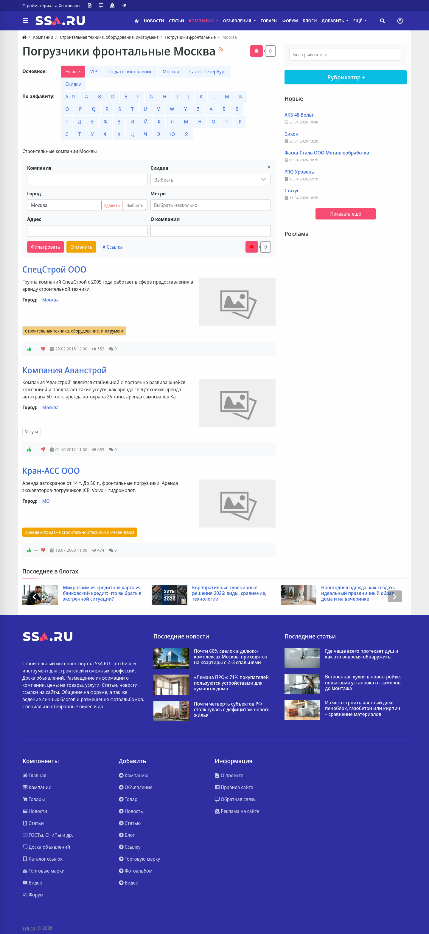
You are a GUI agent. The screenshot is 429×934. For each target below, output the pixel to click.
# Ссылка (112, 247)
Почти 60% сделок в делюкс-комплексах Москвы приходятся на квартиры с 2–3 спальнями (230, 657)
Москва (171, 71)
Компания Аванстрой (64, 370)
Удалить (112, 205)
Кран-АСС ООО (51, 470)
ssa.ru (28, 928)
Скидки (74, 84)
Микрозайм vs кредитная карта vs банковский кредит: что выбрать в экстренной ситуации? (102, 593)
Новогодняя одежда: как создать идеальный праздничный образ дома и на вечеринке (358, 593)
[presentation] (34, 596)
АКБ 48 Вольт (299, 115)
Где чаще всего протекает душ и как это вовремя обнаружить (361, 654)
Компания (39, 168)
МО (46, 501)
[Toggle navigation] (400, 21)
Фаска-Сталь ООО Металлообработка (327, 153)
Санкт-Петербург (207, 71)
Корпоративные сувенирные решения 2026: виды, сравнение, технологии (229, 593)
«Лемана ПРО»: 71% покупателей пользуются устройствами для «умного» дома (231, 683)
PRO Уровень (299, 172)
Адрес (34, 219)
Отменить (81, 247)
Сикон (292, 134)
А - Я (70, 96)
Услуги (31, 431)
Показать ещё (345, 214)
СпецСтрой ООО (54, 269)
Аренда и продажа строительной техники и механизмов (79, 532)
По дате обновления (130, 71)
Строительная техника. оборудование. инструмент (74, 331)
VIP (93, 71)
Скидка (159, 168)
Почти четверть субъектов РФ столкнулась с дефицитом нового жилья (232, 709)
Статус (292, 191)
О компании (165, 219)
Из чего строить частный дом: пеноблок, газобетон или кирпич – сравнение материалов (362, 708)
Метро (158, 193)
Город (34, 193)
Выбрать (134, 205)
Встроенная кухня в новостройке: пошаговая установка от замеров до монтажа (363, 682)
